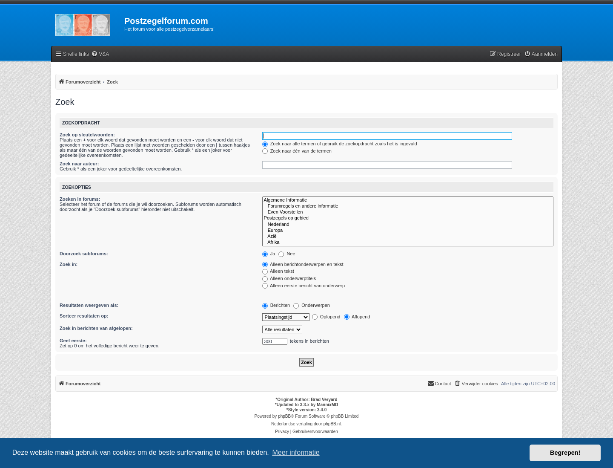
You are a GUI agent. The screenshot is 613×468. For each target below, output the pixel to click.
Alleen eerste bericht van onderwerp (303, 285)
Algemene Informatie (408, 200)
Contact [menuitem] (439, 383)
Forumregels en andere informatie (408, 206)
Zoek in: (68, 264)
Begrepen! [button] (565, 452)
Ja (268, 253)
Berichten (276, 305)
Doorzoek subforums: (84, 253)
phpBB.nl (332, 424)
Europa (408, 231)
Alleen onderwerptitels (289, 278)
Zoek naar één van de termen (297, 150)
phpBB (284, 416)
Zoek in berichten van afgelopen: (96, 328)
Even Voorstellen (408, 212)
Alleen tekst (278, 271)
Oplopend (326, 316)
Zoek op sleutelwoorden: (87, 134)
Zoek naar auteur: (79, 163)
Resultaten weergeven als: (89, 305)
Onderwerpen (311, 305)
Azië (408, 237)
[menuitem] (100, 54)
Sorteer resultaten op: (84, 315)
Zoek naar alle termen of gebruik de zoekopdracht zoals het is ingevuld (339, 143)
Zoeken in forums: (80, 199)
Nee (286, 253)
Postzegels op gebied (408, 218)
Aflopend (357, 316)
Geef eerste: (73, 340)
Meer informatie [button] (295, 452)
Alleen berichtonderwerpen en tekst (303, 264)
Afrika (408, 243)
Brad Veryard (324, 399)
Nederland (408, 225)
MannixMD (327, 404)
